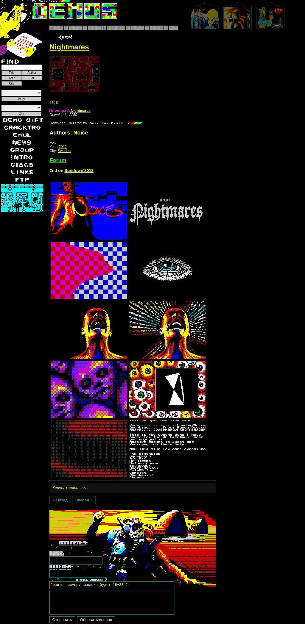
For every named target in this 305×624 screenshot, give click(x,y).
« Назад (60, 501)
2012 (63, 147)
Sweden (64, 151)
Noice (80, 133)
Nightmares (69, 111)
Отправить (62, 620)
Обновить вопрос (96, 620)
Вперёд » (83, 501)
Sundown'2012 (79, 170)
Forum (57, 160)
